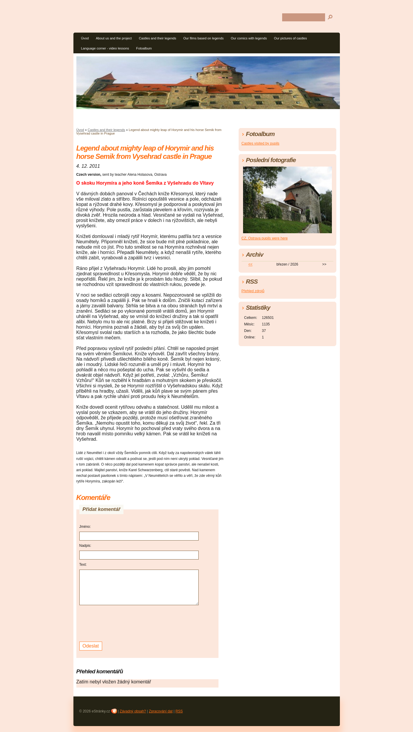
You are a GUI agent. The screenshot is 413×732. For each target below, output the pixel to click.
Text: (83, 564)
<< (250, 264)
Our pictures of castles (290, 38)
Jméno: (85, 527)
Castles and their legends (157, 38)
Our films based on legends (203, 38)
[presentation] (124, 622)
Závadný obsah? (133, 711)
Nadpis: (85, 546)
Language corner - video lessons (105, 48)
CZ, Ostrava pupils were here (265, 238)
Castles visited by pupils (260, 143)
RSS (179, 711)
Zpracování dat (161, 711)
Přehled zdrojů (253, 291)
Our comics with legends (249, 38)
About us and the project (114, 38)
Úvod (85, 38)
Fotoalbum (144, 48)
